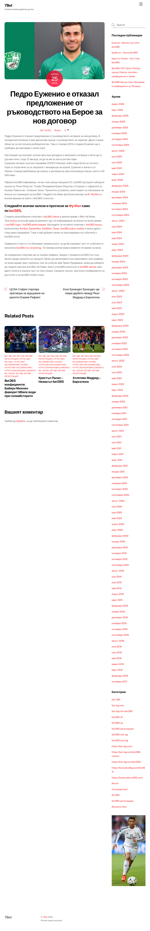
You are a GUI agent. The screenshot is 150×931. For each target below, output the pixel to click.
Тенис (56, 228)
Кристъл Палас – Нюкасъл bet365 (51, 379)
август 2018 (118, 641)
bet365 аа (117, 723)
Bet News (45, 130)
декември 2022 (120, 337)
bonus (13, 220)
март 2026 (117, 110)
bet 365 (8, 356)
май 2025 (117, 168)
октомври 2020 (120, 489)
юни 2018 (117, 652)
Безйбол (46, 228)
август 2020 (118, 501)
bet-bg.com (19, 356)
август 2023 (118, 290)
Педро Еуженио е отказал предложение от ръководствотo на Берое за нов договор (54, 107)
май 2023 (117, 308)
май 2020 (117, 518)
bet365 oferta (51, 216)
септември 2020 (120, 495)
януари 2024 (118, 261)
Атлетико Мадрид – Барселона (86, 379)
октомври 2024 (120, 209)
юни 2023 (117, 302)
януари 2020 (118, 541)
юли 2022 (117, 366)
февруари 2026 (120, 115)
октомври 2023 (120, 279)
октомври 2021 (119, 419)
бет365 (19, 373)
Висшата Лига (119, 806)
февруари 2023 (120, 325)
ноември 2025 (119, 133)
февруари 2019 (120, 605)
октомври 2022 (120, 349)
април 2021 (118, 454)
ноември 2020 (119, 483)
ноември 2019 (119, 553)
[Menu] (141, 4)
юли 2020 (117, 506)
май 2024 (117, 238)
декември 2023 (120, 267)
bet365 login (13, 224)
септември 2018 (120, 635)
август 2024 (118, 220)
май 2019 (116, 588)
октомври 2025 (120, 139)
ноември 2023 (119, 273)
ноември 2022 (119, 343)
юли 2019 (117, 576)
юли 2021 (117, 436)
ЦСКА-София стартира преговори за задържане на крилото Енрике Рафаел (27, 293)
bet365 (15, 211)
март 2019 (117, 600)
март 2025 (117, 180)
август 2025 (118, 151)
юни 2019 (117, 582)
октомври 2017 (119, 681)
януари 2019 (118, 611)
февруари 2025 (120, 185)
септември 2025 (120, 145)
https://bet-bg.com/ (122, 746)
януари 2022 (118, 401)
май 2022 (117, 378)
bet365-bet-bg (120, 734)
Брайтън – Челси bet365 (125, 52)
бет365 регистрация (123, 801)
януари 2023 (118, 331)
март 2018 (117, 670)
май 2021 (116, 448)
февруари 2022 (120, 396)
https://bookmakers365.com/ (127, 777)
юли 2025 (117, 156)
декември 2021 (120, 407)
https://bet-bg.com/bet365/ (18, 368)
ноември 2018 (119, 623)
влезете (20, 421)
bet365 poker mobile (72, 228)
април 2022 (118, 384)
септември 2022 (120, 355)
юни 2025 (117, 162)
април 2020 (118, 524)
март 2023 (117, 320)
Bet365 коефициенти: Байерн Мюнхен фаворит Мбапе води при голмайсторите (20, 388)
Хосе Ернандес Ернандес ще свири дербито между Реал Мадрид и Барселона (81, 293)
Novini (57, 130)
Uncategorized (119, 789)
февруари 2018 (120, 675)
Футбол (75, 206)
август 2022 (118, 360)
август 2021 (118, 430)
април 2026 (118, 104)
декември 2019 (120, 547)
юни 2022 (117, 372)
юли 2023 (117, 296)
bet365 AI (117, 717)
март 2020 (117, 530)
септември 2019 (120, 565)
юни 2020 (117, 512)
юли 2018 (117, 646)
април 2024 (118, 244)
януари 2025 (118, 191)
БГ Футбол (93, 194)
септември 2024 (120, 215)
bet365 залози (88, 266)
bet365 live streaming (28, 247)
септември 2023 (120, 285)
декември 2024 (120, 197)
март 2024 (117, 250)
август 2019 (118, 570)
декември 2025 (120, 127)
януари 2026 (118, 121)
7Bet (45, 917)
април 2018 (118, 664)
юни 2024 (117, 232)
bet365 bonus (94, 224)
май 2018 (117, 658)
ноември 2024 (119, 203)
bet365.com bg (120, 740)
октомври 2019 (119, 559)
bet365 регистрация (34, 224)
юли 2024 (117, 226)
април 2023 (118, 314)
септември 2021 (120, 425)
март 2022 (117, 390)
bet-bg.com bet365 (122, 711)
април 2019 (118, 594)
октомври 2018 (119, 629)
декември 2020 (120, 477)
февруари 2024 (120, 256)
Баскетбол (35, 228)
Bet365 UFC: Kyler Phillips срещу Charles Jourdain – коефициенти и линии (126, 72)
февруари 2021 (120, 465)
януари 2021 (118, 471)
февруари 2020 (120, 536)
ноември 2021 (119, 413)
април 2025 (118, 174)
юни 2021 (117, 442)
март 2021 (117, 460)
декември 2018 (120, 617)
